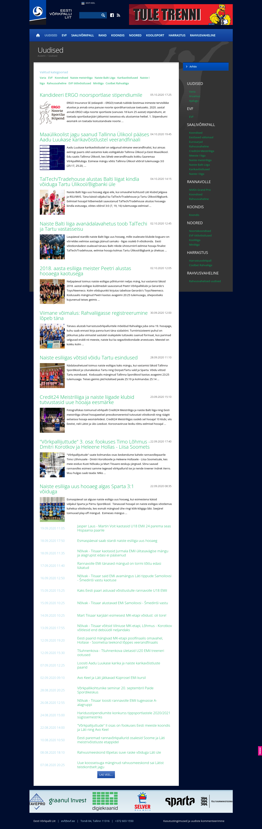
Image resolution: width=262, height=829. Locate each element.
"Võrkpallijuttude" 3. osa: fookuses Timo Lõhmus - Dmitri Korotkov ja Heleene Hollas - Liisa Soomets (95, 444)
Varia (43, 78)
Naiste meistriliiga (81, 78)
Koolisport (155, 35)
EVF (64, 35)
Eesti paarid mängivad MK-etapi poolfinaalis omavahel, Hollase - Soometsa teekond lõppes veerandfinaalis (120, 640)
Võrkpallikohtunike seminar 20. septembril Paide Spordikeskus (115, 690)
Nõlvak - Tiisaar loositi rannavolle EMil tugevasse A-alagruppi (117, 702)
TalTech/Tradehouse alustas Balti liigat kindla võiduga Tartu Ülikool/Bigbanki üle (89, 181)
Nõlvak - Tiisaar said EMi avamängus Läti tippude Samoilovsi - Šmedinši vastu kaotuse (124, 577)
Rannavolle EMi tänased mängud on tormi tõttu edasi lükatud (119, 565)
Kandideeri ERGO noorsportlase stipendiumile (92, 94)
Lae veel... (106, 774)
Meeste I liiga (197, 155)
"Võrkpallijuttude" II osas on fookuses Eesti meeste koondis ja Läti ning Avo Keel (123, 727)
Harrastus (177, 35)
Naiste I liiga (196, 174)
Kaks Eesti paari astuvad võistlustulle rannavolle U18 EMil (122, 590)
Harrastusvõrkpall (200, 260)
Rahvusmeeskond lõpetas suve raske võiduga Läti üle (119, 752)
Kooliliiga (194, 240)
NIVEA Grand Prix (200, 190)
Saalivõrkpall (82, 35)
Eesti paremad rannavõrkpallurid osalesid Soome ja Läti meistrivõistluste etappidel (121, 739)
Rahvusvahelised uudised (205, 281)
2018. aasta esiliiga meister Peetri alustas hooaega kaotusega (85, 271)
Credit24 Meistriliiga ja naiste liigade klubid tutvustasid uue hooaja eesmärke (87, 399)
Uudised (51, 35)
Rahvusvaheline (203, 35)
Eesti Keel (90, 3)
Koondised (61, 78)
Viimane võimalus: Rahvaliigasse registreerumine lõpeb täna (94, 315)
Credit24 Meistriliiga (201, 151)
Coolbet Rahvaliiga (117, 83)
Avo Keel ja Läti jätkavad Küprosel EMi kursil (112, 677)
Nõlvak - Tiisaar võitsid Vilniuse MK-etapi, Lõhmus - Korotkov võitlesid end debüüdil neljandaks (124, 627)
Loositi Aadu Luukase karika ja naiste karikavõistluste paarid (118, 665)
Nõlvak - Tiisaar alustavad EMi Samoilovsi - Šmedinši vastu (123, 602)
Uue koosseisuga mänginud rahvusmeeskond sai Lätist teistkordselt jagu (120, 764)
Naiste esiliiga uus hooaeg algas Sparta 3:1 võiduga (87, 489)
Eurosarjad (196, 142)
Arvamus (194, 96)
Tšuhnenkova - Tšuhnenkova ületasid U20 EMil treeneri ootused (120, 652)
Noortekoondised (200, 231)
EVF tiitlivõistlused (79, 83)
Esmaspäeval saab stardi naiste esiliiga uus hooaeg (117, 540)
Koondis (117, 35)
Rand (102, 35)
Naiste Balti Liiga (105, 78)
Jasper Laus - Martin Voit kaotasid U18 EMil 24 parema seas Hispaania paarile (124, 528)
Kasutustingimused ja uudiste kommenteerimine (193, 821)
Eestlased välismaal (201, 137)
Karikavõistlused (127, 78)
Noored (135, 35)
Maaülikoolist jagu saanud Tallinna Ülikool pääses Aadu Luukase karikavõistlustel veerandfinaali (94, 137)
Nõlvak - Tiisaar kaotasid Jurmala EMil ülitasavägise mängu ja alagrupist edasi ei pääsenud (122, 553)
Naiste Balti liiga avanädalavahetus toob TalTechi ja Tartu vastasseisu (93, 226)
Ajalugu (194, 101)
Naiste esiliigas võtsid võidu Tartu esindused (89, 357)
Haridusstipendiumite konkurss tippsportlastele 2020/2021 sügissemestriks (124, 714)
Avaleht (42, 55)
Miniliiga (98, 83)
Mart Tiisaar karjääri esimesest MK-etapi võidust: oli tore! (122, 615)
